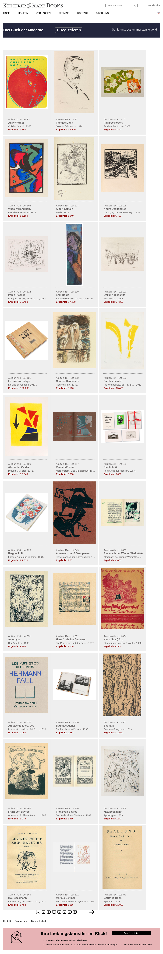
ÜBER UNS (102, 13)
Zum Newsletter (131, 933)
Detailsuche (154, 5)
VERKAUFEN (43, 13)
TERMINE (64, 13)
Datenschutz (21, 921)
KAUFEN (23, 13)
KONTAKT (83, 13)
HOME (6, 13)
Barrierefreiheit (38, 921)
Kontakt (7, 921)
